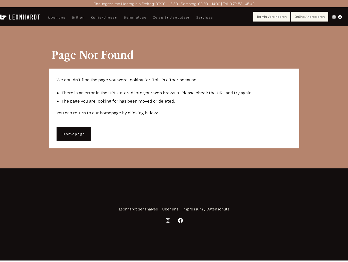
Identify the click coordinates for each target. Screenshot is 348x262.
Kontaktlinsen (104, 17)
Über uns (57, 17)
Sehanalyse (135, 17)
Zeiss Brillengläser (171, 17)
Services (204, 17)
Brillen (78, 17)
